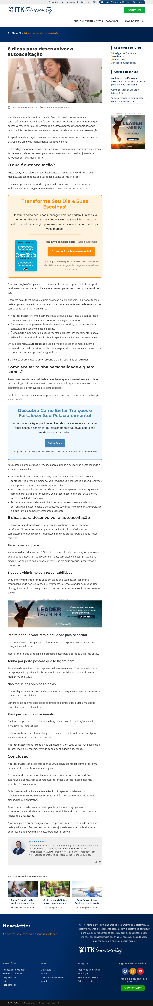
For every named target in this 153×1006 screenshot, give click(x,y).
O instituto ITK (47, 969)
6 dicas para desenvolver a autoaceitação (41, 33)
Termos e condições (13, 973)
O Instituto (54, 2)
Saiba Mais (55, 443)
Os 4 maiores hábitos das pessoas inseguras (55, 901)
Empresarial (119, 59)
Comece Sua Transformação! (71, 251)
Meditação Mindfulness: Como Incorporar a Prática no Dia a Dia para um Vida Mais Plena (128, 81)
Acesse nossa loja (70, 2)
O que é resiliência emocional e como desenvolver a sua (127, 99)
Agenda (44, 981)
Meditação (118, 56)
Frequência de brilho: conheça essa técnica (23, 901)
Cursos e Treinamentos (52, 977)
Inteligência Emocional (124, 53)
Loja (5, 981)
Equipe (44, 973)
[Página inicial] (9, 33)
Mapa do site (9, 977)
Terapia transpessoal (88, 977)
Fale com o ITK (88, 2)
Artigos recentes (86, 981)
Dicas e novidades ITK (124, 62)
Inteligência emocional (56, 107)
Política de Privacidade (14, 969)
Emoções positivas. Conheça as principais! (87, 901)
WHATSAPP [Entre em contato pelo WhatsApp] (135, 10)
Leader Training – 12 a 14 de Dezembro (122, 2)
